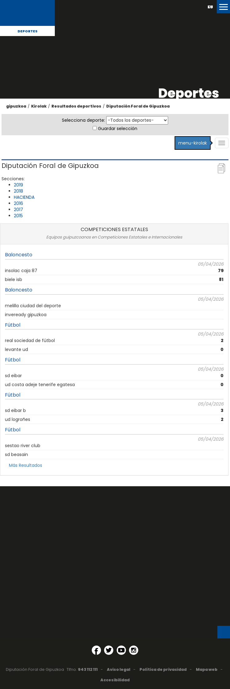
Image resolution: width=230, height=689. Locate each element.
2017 (18, 209)
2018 (18, 191)
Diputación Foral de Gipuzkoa (138, 106)
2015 (18, 216)
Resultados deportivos (76, 106)
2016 (18, 203)
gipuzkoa (16, 106)
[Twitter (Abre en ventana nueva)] (108, 650)
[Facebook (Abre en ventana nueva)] (96, 650)
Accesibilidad (115, 680)
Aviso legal (118, 669)
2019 (18, 185)
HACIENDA (24, 197)
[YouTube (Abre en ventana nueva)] (121, 650)
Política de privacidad (163, 669)
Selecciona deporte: (83, 120)
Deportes (28, 31)
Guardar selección (117, 128)
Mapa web (206, 669)
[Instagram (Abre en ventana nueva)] (133, 650)
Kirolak (38, 106)
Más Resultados (25, 465)
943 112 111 (88, 669)
